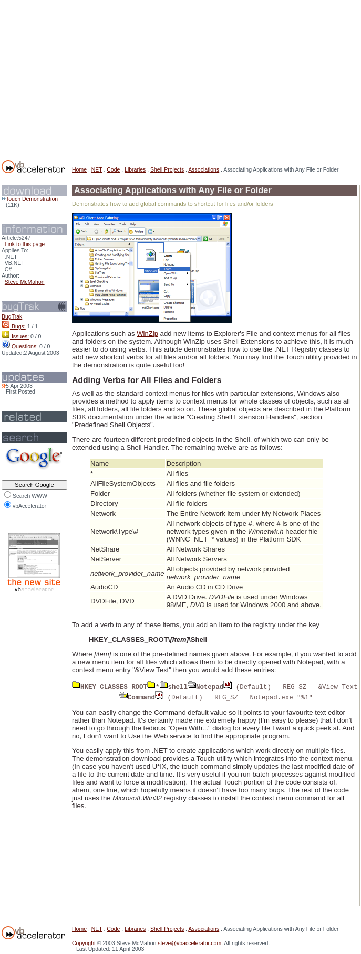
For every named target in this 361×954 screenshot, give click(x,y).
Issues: (15, 337)
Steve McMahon (25, 282)
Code (113, 170)
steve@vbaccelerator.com (189, 943)
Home (79, 170)
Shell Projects (167, 170)
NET (96, 170)
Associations (203, 170)
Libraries (135, 170)
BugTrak (12, 317)
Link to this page (25, 244)
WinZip (147, 333)
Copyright (84, 943)
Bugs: (14, 327)
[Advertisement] (189, 77)
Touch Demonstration (30, 199)
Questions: (20, 346)
